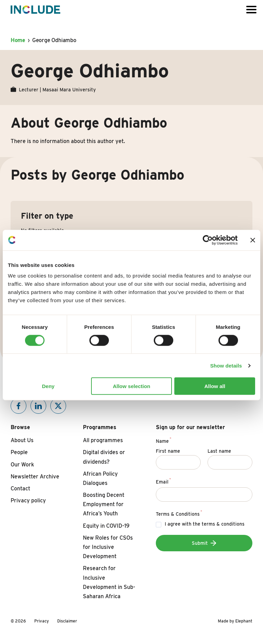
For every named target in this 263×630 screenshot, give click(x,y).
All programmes (103, 440)
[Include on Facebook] (18, 406)
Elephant (243, 620)
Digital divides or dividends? (104, 457)
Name (164, 440)
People (19, 452)
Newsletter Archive (35, 476)
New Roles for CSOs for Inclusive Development (108, 547)
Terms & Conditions (179, 513)
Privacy (41, 620)
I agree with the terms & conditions (205, 524)
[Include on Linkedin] (38, 406)
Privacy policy (28, 500)
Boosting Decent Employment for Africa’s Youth (103, 504)
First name (168, 451)
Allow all (214, 386)
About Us (22, 440)
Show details (226, 365)
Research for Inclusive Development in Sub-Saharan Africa (109, 582)
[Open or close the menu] (251, 9)
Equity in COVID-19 (106, 526)
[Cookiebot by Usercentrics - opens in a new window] (208, 240)
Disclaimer (67, 620)
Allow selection (131, 386)
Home (18, 40)
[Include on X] (58, 406)
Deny (48, 386)
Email (163, 481)
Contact (20, 488)
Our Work (22, 464)
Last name (219, 451)
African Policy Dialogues (100, 478)
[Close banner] (252, 239)
